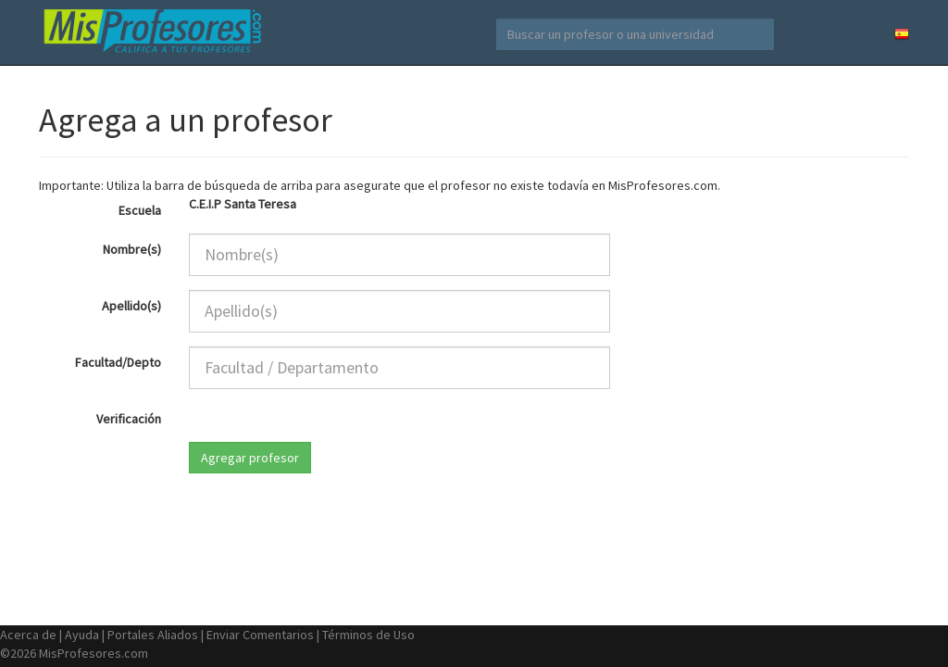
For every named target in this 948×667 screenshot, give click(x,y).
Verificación (128, 418)
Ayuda (82, 634)
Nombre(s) (132, 249)
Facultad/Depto (118, 362)
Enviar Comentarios (260, 634)
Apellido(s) (131, 305)
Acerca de (28, 634)
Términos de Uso (368, 634)
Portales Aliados (152, 634)
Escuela (139, 210)
